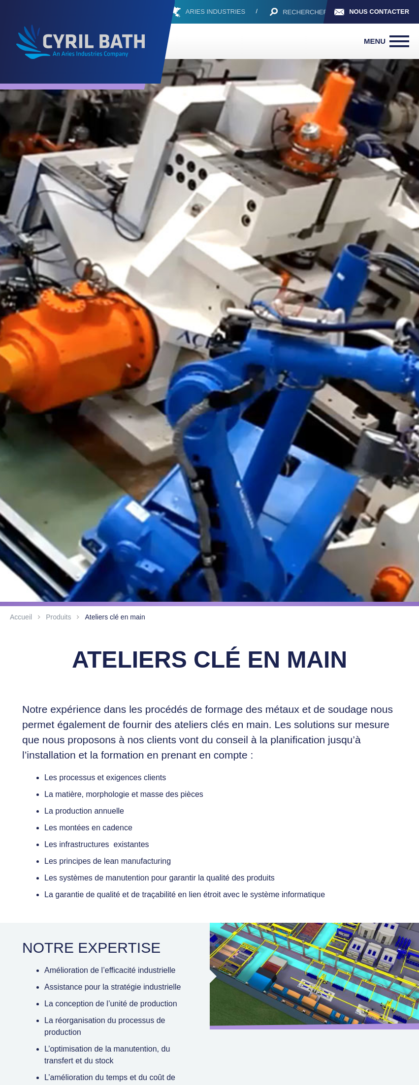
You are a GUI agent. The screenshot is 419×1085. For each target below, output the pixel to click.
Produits (58, 617)
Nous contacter (379, 11)
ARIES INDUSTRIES (215, 11)
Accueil (21, 617)
